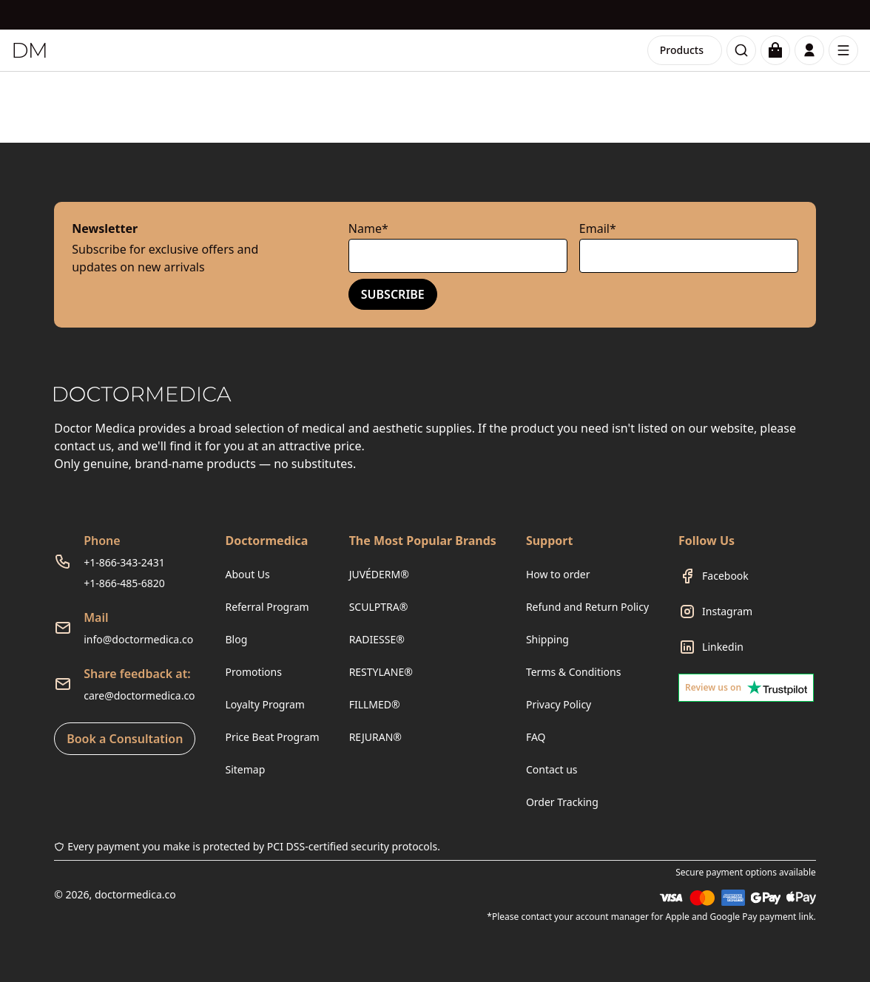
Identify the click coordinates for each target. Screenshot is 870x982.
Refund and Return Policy (587, 607)
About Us (247, 574)
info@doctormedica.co (138, 639)
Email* (597, 228)
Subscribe (393, 294)
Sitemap (245, 769)
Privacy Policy (558, 704)
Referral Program (266, 607)
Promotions (253, 672)
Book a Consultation (125, 739)
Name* (368, 228)
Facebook (725, 576)
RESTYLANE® (381, 672)
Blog (236, 639)
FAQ (536, 737)
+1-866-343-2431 (124, 562)
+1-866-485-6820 (124, 583)
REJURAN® (375, 737)
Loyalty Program (264, 704)
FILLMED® (374, 704)
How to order (558, 574)
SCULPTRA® (378, 607)
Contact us (552, 769)
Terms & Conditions (573, 672)
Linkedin (722, 647)
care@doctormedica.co (139, 695)
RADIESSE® (377, 639)
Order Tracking (562, 802)
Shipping (547, 639)
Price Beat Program (272, 737)
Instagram (727, 611)
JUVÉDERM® (379, 574)
